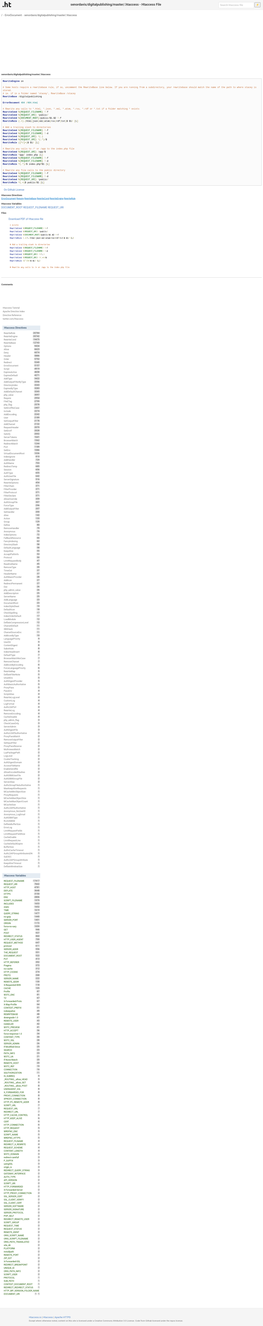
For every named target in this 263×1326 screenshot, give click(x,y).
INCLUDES (22, 903)
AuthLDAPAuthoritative (22, 807)
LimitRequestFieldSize (22, 833)
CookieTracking (22, 759)
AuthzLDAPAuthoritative (22, 733)
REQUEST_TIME (22, 1225)
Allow (22, 349)
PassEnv (22, 690)
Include (22, 411)
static (22, 906)
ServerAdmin (22, 726)
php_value (22, 394)
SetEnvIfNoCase (22, 407)
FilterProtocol (22, 492)
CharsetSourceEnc (22, 632)
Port (22, 446)
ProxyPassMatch (22, 736)
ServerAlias (22, 781)
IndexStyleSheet (22, 606)
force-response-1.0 (22, 1033)
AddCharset (22, 424)
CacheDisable (22, 716)
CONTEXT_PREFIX (22, 1007)
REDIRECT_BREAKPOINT (22, 1264)
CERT (22, 1121)
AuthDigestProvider (22, 681)
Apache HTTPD (62, 1317)
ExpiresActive (22, 372)
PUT (22, 958)
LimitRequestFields (22, 830)
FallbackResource (22, 537)
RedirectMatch (22, 443)
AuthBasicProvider (22, 576)
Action (22, 518)
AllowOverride (22, 498)
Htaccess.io (35, 1317)
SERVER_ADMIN (22, 1043)
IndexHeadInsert (22, 651)
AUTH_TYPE (22, 1176)
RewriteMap (22, 671)
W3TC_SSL (22, 1040)
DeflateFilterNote (22, 674)
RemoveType (22, 567)
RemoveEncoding (22, 713)
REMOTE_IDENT (22, 1232)
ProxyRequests (22, 794)
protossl (22, 945)
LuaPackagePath (22, 752)
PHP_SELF (22, 1215)
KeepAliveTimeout (22, 863)
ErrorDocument (13, 15)
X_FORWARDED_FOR (22, 1092)
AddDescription (22, 593)
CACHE (22, 988)
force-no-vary (22, 926)
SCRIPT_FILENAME (22, 900)
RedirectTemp (22, 466)
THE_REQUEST (22, 952)
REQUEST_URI (56, 207)
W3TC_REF (22, 1066)
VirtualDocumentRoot (22, 453)
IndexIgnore (22, 456)
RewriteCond (43, 198)
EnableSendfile (22, 768)
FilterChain (22, 485)
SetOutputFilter (22, 420)
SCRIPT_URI (22, 1183)
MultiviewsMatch (22, 749)
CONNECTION (22, 1069)
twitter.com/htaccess (13, 319)
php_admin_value (22, 589)
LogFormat (22, 703)
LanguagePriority (22, 638)
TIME (22, 910)
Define (22, 524)
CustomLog (22, 700)
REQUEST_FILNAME (22, 1141)
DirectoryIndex (22, 385)
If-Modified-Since (22, 1046)
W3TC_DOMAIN (22, 1154)
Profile (22, 991)
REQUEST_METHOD (22, 942)
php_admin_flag (22, 720)
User (22, 417)
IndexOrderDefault (22, 615)
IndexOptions (22, 534)
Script (22, 368)
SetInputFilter (22, 742)
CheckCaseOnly (22, 723)
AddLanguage (22, 599)
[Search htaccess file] (236, 5)
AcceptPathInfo (22, 554)
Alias (22, 515)
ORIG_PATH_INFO (22, 1271)
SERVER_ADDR (22, 949)
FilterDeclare (22, 495)
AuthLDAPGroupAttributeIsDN (22, 853)
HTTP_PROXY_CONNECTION (22, 1193)
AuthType (22, 472)
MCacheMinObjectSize (22, 791)
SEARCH (22, 1049)
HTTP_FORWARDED (22, 1186)
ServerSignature (22, 479)
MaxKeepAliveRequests (22, 788)
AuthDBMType (22, 817)
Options (22, 346)
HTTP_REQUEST (22, 1128)
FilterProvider (22, 489)
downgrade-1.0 (22, 1017)
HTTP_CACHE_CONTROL (22, 1115)
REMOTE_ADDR (22, 981)
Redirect (22, 362)
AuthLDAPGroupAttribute (22, 859)
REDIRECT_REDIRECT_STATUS (22, 1287)
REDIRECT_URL (22, 1111)
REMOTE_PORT (22, 1254)
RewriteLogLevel (22, 697)
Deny (22, 352)
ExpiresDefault (22, 375)
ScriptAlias (22, 694)
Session (22, 469)
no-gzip (22, 916)
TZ (22, 997)
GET (22, 929)
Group (22, 521)
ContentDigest (22, 645)
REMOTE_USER (22, 1020)
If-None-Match (22, 1059)
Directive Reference (12, 315)
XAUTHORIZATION (22, 1072)
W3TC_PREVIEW (22, 1027)
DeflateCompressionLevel (22, 622)
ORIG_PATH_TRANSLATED (22, 1241)
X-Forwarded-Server (22, 1189)
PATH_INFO (22, 1053)
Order (22, 359)
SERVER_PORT (22, 919)
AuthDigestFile (22, 729)
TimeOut (22, 570)
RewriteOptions (22, 482)
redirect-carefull (22, 1157)
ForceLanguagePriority (22, 668)
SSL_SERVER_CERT (22, 1196)
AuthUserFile (22, 476)
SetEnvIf (22, 430)
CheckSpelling (22, 612)
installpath (22, 1251)
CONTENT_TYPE (22, 1036)
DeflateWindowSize (22, 866)
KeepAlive (22, 550)
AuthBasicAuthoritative (22, 684)
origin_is (22, 1167)
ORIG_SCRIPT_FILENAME (22, 1238)
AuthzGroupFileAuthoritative (22, 785)
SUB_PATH (22, 1280)
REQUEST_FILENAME (35, 207)
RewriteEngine (56, 198)
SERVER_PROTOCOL (22, 1212)
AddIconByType (22, 635)
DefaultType (22, 655)
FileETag (22, 401)
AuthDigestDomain (22, 762)
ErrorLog (22, 827)
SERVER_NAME (22, 978)
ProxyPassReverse (22, 746)
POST (22, 932)
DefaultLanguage (22, 547)
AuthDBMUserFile (22, 775)
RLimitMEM (22, 820)
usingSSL (22, 1163)
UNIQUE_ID (22, 1267)
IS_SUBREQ (22, 1075)
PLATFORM (22, 1248)
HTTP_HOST (22, 887)
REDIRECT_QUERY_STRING (22, 1170)
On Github (9, 189)
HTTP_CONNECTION (22, 1124)
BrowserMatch (22, 440)
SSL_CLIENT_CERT (22, 1202)
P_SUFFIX (22, 1160)
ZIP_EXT (22, 1258)
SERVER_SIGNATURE (22, 1209)
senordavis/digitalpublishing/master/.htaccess (50, 15)
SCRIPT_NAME (22, 1134)
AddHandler (22, 459)
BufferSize (22, 846)
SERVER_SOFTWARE (22, 1206)
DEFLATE (22, 890)
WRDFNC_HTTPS (22, 1137)
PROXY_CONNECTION (22, 1095)
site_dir (22, 1245)
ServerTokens (22, 437)
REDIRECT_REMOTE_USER (22, 1219)
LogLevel (22, 755)
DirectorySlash (22, 544)
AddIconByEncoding (22, 664)
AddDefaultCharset (22, 391)
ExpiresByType (22, 388)
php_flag (22, 404)
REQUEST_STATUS (22, 1228)
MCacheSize (22, 804)
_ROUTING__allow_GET (22, 1082)
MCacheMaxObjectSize (22, 798)
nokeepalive (22, 1010)
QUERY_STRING (22, 913)
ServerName (22, 596)
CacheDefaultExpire (22, 843)
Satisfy (22, 433)
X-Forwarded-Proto (22, 1001)
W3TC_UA (22, 1056)
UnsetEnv (22, 677)
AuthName (22, 463)
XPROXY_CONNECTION (22, 1098)
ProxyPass (22, 687)
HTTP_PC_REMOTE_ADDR (22, 1102)
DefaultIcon (22, 609)
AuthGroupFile (22, 502)
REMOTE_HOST (22, 1062)
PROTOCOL (22, 1277)
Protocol (22, 557)
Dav (22, 586)
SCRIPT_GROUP (22, 1222)
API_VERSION (22, 1180)
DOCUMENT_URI (20, 1293)
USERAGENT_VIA (22, 1089)
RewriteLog (22, 710)
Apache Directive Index (14, 311)
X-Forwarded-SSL (22, 1261)
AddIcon (22, 580)
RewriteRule (69, 198)
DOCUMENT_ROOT (12, 207)
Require (20, 198)
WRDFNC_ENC (22, 1131)
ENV (22, 897)
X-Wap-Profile (22, 1004)
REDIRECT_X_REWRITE (22, 1144)
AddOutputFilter (22, 508)
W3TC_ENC (22, 994)
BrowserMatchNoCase (22, 658)
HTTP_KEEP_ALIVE (22, 1118)
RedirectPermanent (22, 583)
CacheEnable (22, 837)
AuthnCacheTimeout (22, 850)
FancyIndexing (22, 541)
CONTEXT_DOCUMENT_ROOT (22, 1284)
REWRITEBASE (22, 1014)
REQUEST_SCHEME (22, 1147)
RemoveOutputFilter (22, 739)
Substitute (22, 648)
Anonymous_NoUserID (22, 811)
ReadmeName (22, 563)
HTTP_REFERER (22, 962)
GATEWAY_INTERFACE (22, 1173)
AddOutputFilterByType (22, 381)
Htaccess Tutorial (11, 308)
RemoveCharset (22, 661)
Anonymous (22, 531)
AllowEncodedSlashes (22, 772)
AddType (22, 378)
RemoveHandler (22, 528)
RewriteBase (30, 198)
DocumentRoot (22, 602)
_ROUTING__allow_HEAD (22, 1079)
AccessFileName (22, 765)
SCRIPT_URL (22, 1105)
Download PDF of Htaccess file (25, 219)
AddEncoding (22, 414)
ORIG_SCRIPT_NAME (22, 1235)
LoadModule (22, 619)
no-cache (22, 968)
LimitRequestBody (22, 560)
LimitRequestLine (22, 840)
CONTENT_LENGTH (22, 1150)
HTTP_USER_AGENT (22, 939)
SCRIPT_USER (22, 1274)
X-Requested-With (22, 984)
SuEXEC (22, 856)
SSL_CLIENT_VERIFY (22, 1199)
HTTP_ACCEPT (22, 1030)
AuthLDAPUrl (22, 707)
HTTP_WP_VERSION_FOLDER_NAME (22, 1291)
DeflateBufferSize (22, 824)
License (20, 189)
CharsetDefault (22, 625)
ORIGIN (22, 923)
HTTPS (22, 893)
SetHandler (22, 511)
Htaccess (48, 1317)
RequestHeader (22, 427)
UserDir (22, 642)
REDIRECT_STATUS (22, 936)
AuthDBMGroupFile (22, 778)
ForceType (22, 505)
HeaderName (22, 573)
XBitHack (22, 628)
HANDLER (22, 1023)
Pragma (22, 965)
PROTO (22, 975)
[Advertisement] (131, 43)
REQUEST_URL (22, 1108)
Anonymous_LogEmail (22, 814)
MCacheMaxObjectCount (22, 801)
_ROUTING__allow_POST (22, 1085)
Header (22, 355)
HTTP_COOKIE (22, 971)
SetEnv (22, 450)
